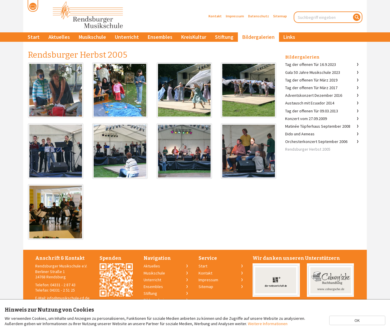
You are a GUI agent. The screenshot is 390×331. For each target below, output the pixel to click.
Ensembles (160, 37)
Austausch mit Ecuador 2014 (309, 103)
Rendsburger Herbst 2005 (307, 149)
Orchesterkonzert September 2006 (316, 141)
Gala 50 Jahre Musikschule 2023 (312, 72)
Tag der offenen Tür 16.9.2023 (310, 64)
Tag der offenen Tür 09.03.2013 (311, 111)
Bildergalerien (258, 37)
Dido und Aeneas (300, 134)
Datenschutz (258, 16)
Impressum (235, 16)
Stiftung (224, 37)
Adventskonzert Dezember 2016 (313, 95)
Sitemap (280, 16)
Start (34, 37)
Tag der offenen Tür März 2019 (311, 80)
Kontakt (215, 16)
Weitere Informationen (268, 323)
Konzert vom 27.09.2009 (306, 118)
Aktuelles (59, 37)
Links (289, 37)
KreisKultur (193, 37)
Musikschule (92, 37)
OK (357, 320)
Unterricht (127, 37)
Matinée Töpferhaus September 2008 (317, 126)
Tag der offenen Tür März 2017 (311, 87)
